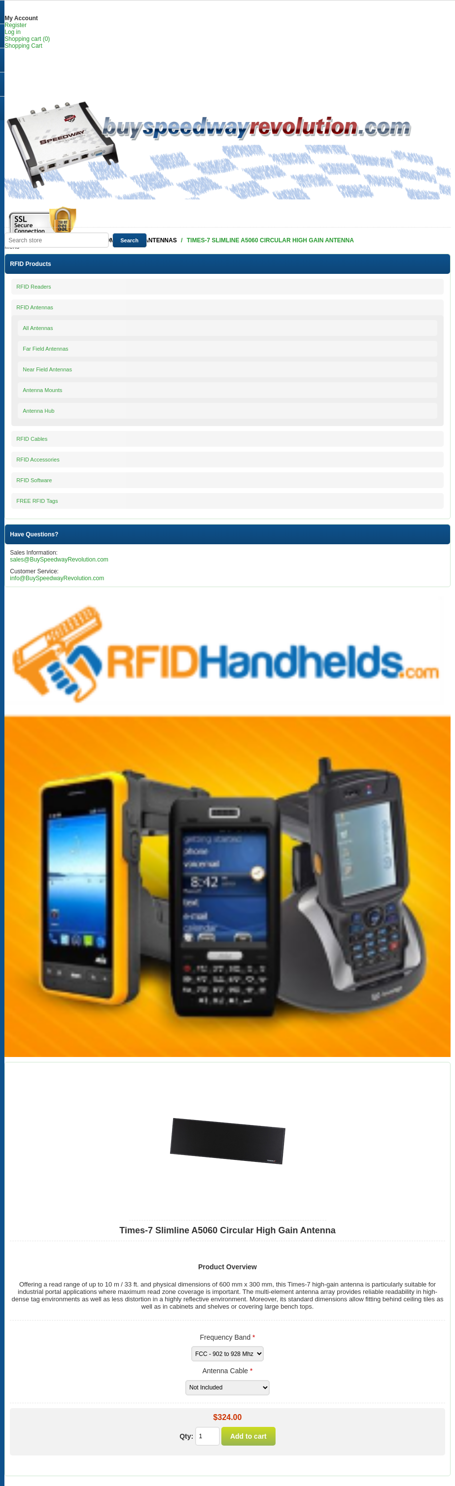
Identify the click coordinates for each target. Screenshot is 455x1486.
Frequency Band (226, 1337)
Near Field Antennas (47, 369)
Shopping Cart (23, 45)
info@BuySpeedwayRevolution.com (57, 578)
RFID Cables (31, 439)
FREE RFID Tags (37, 501)
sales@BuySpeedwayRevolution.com (59, 559)
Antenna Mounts (42, 390)
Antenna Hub (38, 411)
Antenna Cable (226, 1371)
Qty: (186, 1436)
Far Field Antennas (45, 349)
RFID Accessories (37, 459)
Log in (12, 32)
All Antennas (38, 328)
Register (15, 25)
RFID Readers (33, 287)
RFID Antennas (34, 307)
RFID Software (34, 480)
